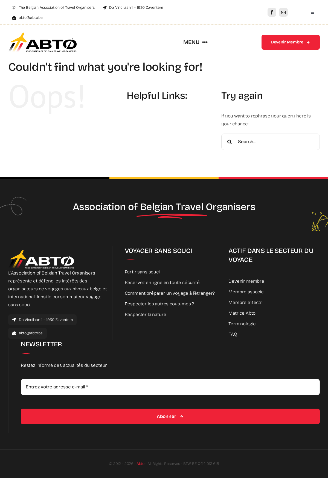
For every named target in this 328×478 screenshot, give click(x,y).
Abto (140, 463)
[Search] (229, 142)
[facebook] (272, 12)
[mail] (283, 12)
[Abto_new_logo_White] (41, 251)
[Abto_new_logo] (42, 34)
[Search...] (270, 142)
